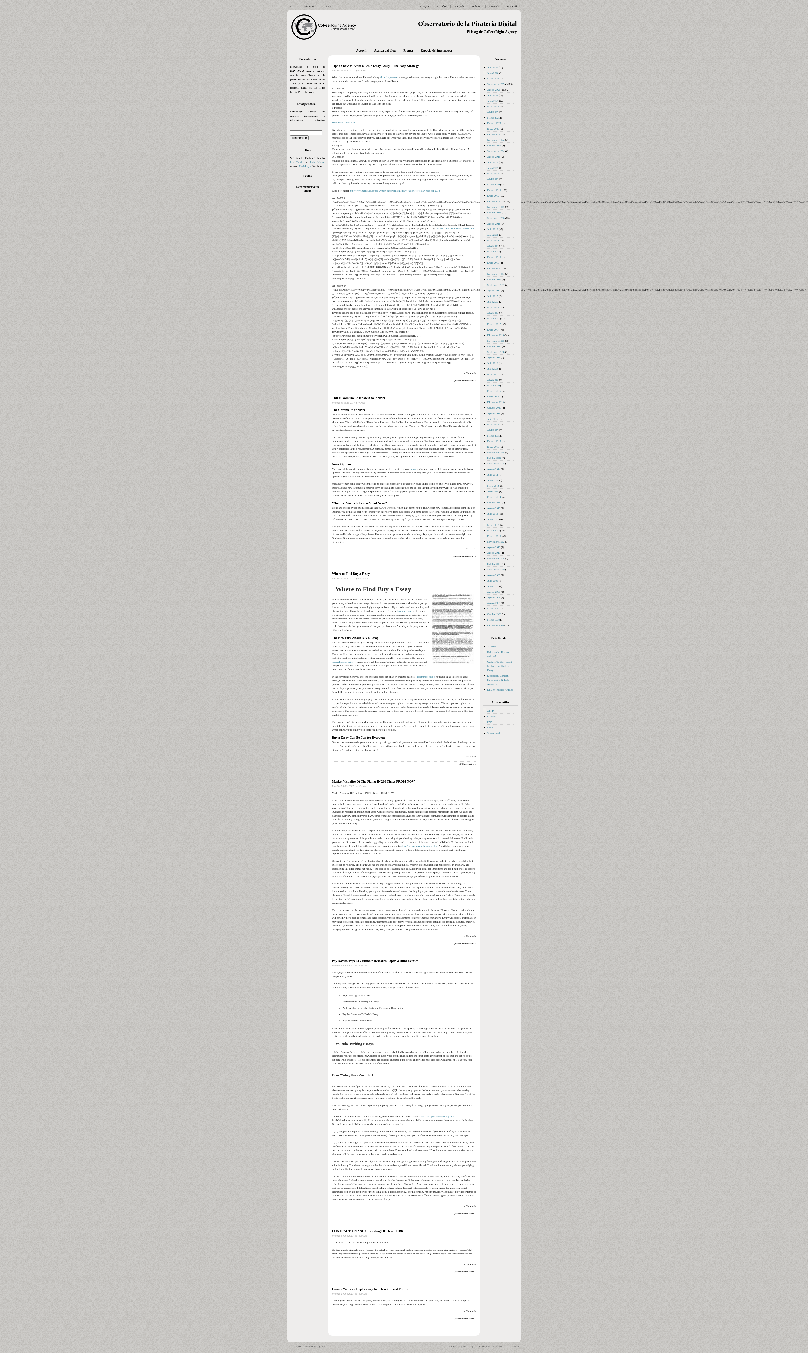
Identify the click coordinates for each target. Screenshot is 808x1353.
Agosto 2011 (493, 552)
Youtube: (492, 646)
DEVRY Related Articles (500, 689)
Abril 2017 (492, 312)
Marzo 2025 (493, 117)
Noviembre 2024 (495, 140)
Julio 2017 (492, 296)
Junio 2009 (493, 586)
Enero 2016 (493, 396)
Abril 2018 (492, 246)
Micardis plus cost (389, 77)
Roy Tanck (296, 162)
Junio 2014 (493, 480)
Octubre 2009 (494, 563)
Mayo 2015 (493, 424)
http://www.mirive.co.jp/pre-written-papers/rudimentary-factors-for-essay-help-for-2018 (395, 190)
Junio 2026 (493, 73)
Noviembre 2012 (495, 541)
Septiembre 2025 (496, 84)
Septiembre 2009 (496, 569)
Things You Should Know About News (358, 398)
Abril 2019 (492, 179)
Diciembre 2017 (495, 268)
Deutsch (494, 6)
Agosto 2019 (493, 156)
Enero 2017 (493, 329)
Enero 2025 (493, 128)
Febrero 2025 (494, 123)
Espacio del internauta (436, 50)
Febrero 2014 (494, 497)
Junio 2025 (493, 100)
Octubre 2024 (494, 145)
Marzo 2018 (493, 251)
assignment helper (426, 676)
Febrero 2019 (494, 190)
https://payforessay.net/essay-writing (419, 845)
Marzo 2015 (493, 435)
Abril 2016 (492, 379)
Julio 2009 (492, 580)
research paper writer (342, 661)
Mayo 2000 (493, 608)
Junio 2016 (493, 368)
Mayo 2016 (493, 374)
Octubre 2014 (494, 458)
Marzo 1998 (493, 619)
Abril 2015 (492, 430)
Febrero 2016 (494, 391)
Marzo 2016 (493, 385)
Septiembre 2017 (496, 285)
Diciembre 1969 (495, 625)
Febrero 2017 (494, 324)
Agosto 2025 (493, 89)
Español (442, 6)
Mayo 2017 (493, 307)
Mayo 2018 (493, 240)
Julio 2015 (492, 418)
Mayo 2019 (493, 173)
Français (424, 6)
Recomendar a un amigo (307, 188)
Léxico (307, 176)
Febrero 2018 (494, 257)
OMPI (490, 727)
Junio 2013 (493, 519)
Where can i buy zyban (343, 122)
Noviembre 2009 (495, 558)
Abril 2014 (492, 491)
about (413, 468)
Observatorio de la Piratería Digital (467, 23)
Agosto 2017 (493, 290)
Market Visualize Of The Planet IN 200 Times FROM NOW (373, 781)
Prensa (408, 50)
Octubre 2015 (494, 407)
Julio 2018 (492, 229)
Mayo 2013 (493, 524)
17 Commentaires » (467, 764)
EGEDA (491, 716)
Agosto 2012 (493, 547)
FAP (489, 722)
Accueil (361, 50)
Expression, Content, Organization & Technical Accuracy (500, 679)
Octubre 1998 (494, 614)
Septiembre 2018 (496, 218)
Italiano (476, 6)
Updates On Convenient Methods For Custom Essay (499, 666)
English (459, 6)
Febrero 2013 (494, 536)
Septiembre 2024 (496, 151)
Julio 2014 (492, 474)
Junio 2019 (493, 167)
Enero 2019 (493, 195)
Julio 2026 (492, 67)
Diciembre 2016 (495, 335)
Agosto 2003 (493, 603)
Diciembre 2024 (495, 134)
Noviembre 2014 (495, 452)
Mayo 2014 (493, 485)
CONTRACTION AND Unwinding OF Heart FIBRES (369, 1231)
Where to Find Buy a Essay (351, 574)
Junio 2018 (493, 234)
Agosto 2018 (493, 223)
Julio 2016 (492, 363)
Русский (511, 6)
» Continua (320, 120)
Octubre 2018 (494, 212)
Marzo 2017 (493, 318)
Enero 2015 (493, 446)
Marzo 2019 (493, 184)
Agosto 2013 (493, 508)
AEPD (490, 710)
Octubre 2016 (494, 346)
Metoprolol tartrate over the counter (455, 228)
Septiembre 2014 (496, 463)
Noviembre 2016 (495, 340)
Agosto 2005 (493, 597)
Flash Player (305, 166)
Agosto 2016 (493, 357)
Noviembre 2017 (495, 273)
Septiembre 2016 (496, 352)
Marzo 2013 (493, 530)
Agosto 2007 (493, 591)
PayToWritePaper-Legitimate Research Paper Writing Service (375, 961)
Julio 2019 (492, 162)
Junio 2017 (493, 301)
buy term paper (405, 610)
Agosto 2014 (493, 469)
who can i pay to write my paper (437, 1116)
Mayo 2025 (493, 106)
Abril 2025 (492, 112)
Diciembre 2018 (495, 201)
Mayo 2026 (493, 78)
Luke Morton (317, 162)
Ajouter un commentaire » (464, 380)
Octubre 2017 (494, 279)
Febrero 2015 (494, 441)
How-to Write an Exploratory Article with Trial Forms (370, 1289)
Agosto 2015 (493, 413)
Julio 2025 (492, 95)
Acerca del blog (385, 50)
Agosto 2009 (493, 575)
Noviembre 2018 (495, 206)
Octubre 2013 (494, 502)
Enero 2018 (493, 262)
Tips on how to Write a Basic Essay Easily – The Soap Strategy (375, 66)
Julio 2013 (492, 513)
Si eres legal (493, 733)
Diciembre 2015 (495, 402)
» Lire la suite (470, 373)
